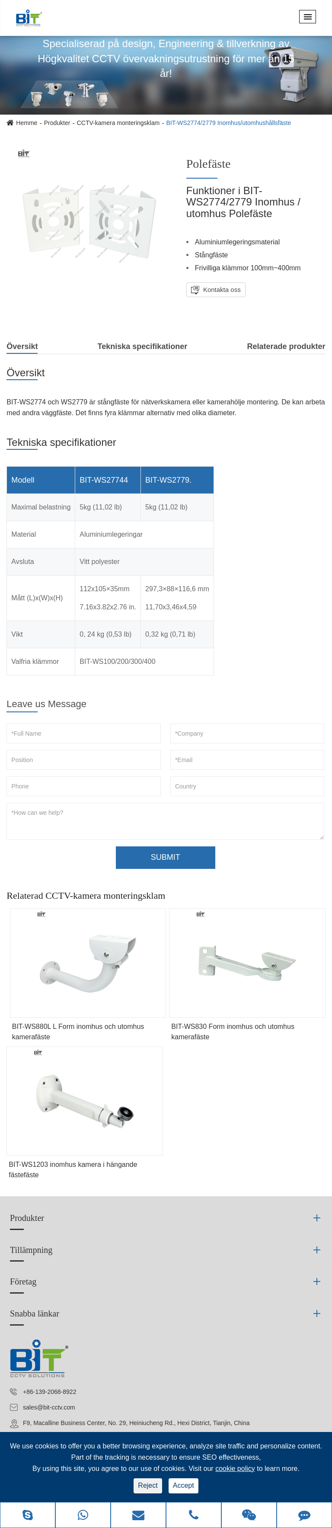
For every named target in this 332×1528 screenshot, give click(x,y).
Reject (147, 1485)
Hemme (26, 122)
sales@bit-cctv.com (49, 1407)
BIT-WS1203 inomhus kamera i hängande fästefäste (73, 1170)
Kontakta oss (221, 289)
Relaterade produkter (286, 346)
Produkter (57, 122)
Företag (23, 1281)
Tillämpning (31, 1250)
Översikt (22, 348)
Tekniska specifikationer (143, 346)
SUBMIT (165, 857)
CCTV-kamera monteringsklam (118, 122)
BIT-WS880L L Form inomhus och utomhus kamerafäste (78, 1032)
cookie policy (235, 1468)
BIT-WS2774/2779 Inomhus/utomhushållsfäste (228, 122)
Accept (183, 1485)
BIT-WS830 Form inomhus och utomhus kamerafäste (232, 1032)
